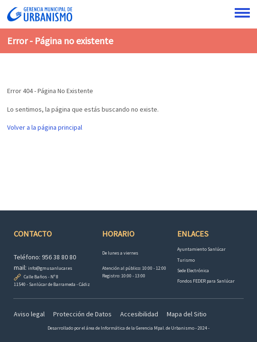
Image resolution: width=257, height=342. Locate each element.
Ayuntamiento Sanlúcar (201, 249)
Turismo (186, 260)
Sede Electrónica (193, 270)
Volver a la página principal (44, 127)
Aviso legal (29, 314)
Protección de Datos (82, 314)
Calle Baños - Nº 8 (41, 277)
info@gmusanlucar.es (50, 268)
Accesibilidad (139, 314)
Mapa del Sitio (187, 314)
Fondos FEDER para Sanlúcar (206, 281)
